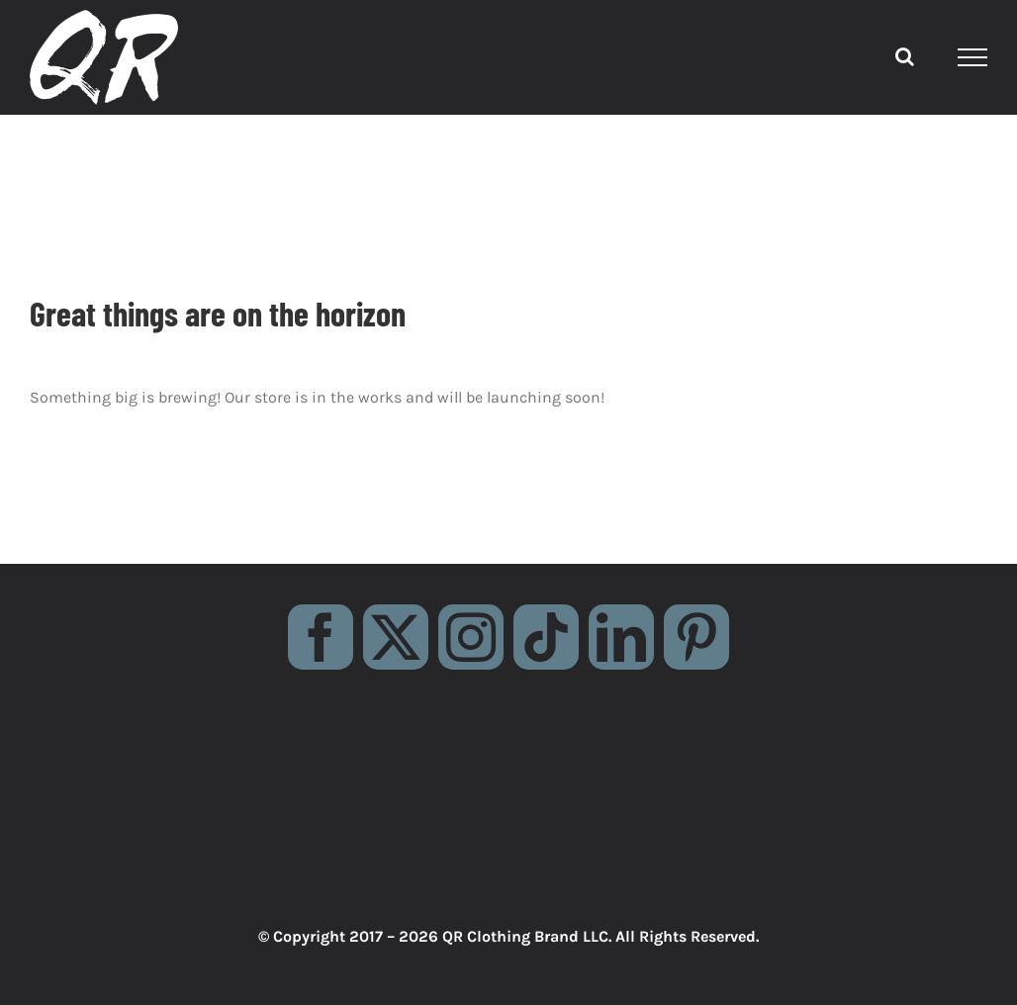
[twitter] (395, 637)
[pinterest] (696, 637)
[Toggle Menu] (973, 57)
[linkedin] (621, 637)
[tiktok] (546, 637)
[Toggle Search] (904, 56)
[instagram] (471, 637)
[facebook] (320, 637)
